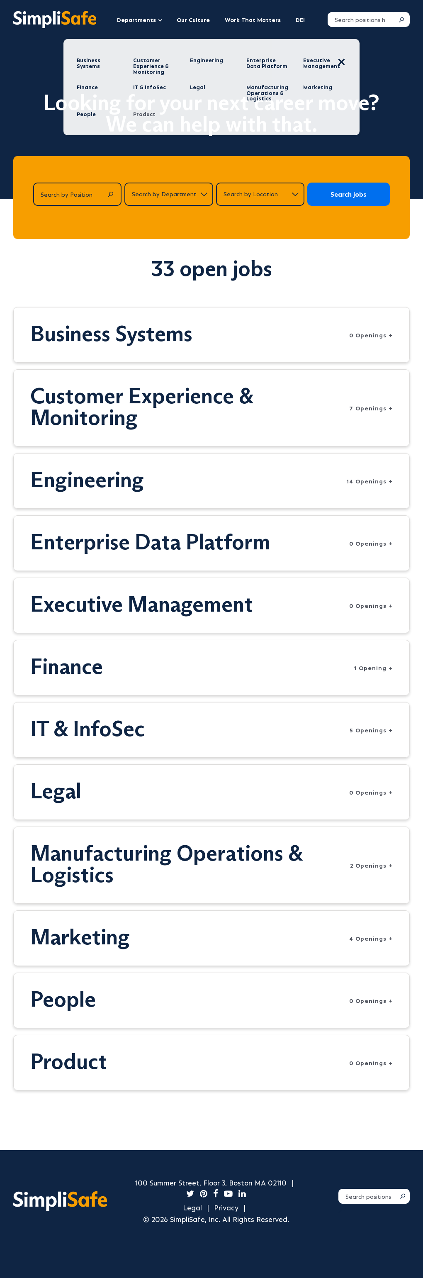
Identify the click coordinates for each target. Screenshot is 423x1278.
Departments (136, 19)
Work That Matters (253, 19)
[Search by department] (168, 194)
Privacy (226, 1207)
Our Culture (193, 19)
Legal (192, 1207)
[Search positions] (361, 19)
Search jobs (349, 194)
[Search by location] (260, 194)
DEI (300, 19)
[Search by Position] (77, 194)
